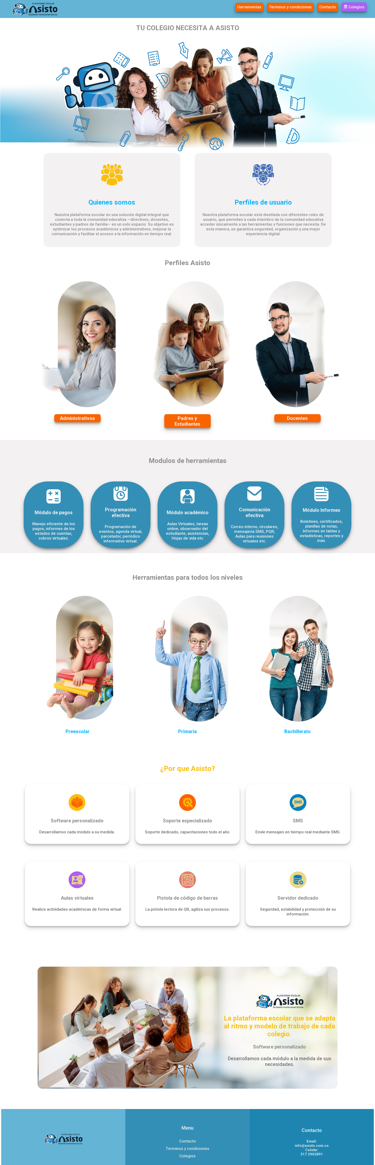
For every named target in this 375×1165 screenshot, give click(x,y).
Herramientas (250, 7)
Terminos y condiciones (291, 7)
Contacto (328, 7)
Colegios (354, 7)
